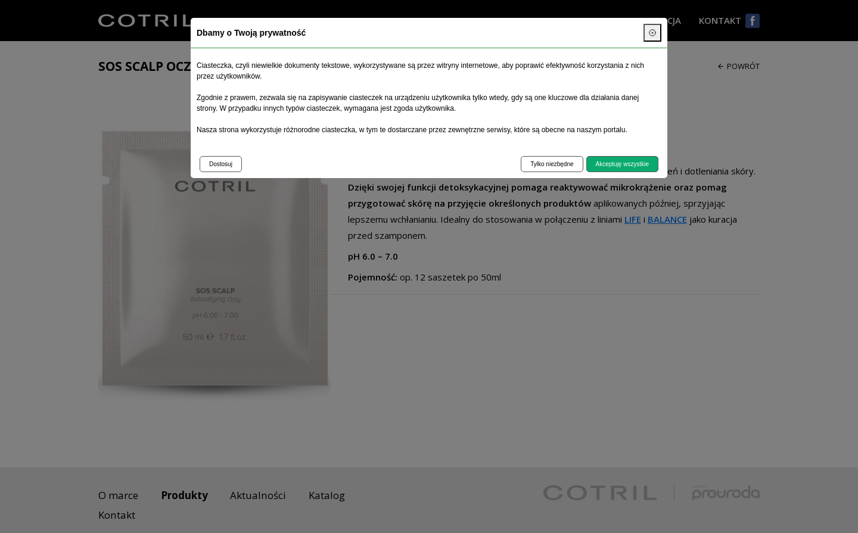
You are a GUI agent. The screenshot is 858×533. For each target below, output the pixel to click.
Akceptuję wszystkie (622, 164)
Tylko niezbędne (551, 164)
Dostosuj (220, 164)
